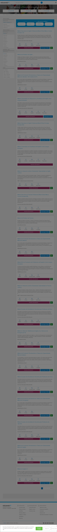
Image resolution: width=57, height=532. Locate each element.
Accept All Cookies (39, 529)
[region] (28, 528)
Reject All (47, 528)
